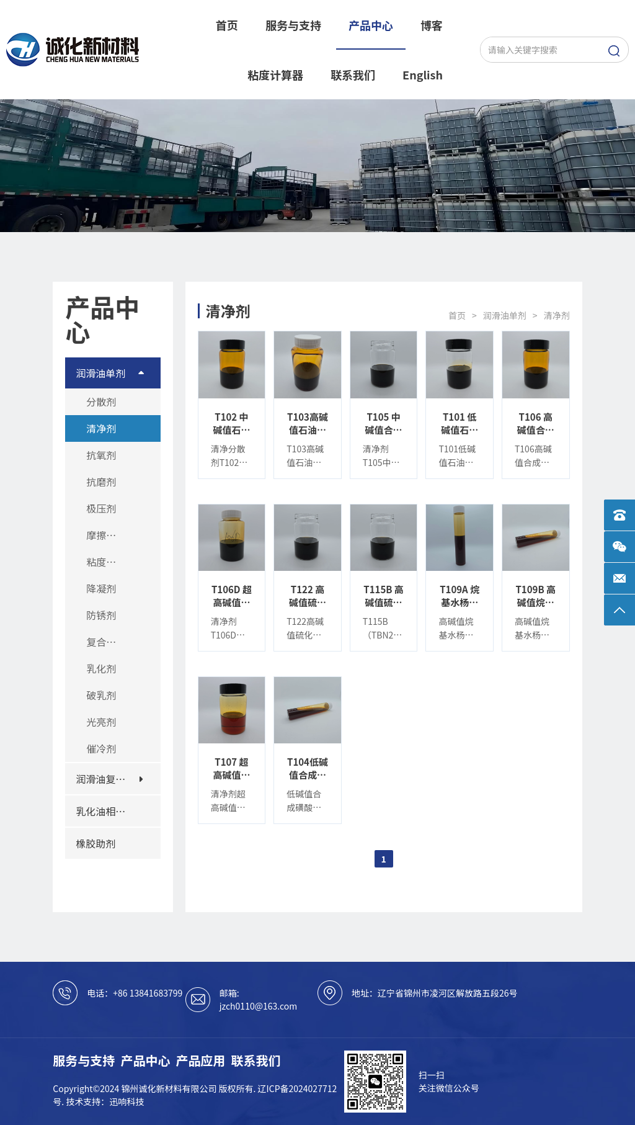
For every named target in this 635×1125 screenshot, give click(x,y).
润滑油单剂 (504, 315)
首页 (457, 315)
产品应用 (201, 1060)
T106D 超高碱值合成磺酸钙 (231, 596)
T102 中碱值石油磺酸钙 (231, 423)
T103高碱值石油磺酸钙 (307, 423)
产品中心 (145, 1060)
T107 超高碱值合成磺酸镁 (231, 768)
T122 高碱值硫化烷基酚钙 (307, 596)
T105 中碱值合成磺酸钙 (383, 423)
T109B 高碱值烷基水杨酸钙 (535, 596)
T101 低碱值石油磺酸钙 (459, 423)
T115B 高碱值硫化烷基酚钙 (383, 596)
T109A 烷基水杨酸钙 (459, 596)
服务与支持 (84, 1060)
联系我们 (256, 1060)
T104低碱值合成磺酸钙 (307, 768)
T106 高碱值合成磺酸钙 (535, 423)
